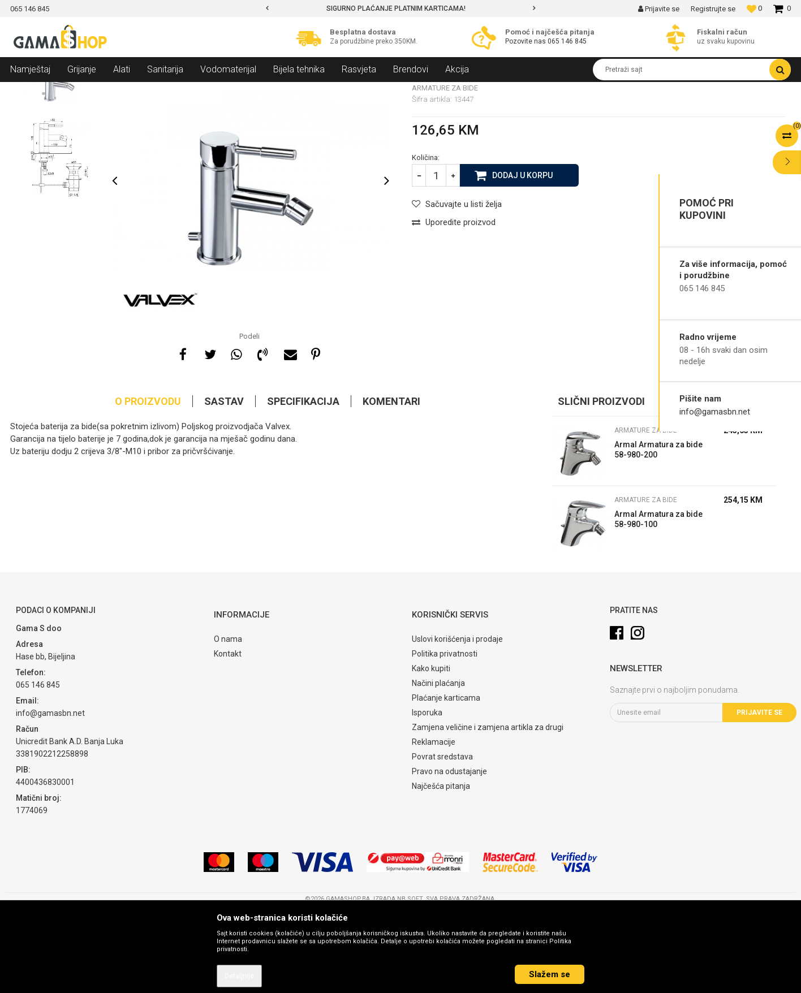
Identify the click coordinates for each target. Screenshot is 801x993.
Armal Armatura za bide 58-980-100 (658, 601)
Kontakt (228, 735)
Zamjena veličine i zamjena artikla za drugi (487, 809)
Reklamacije (433, 823)
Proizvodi (71, 90)
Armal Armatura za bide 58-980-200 (658, 531)
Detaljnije (239, 976)
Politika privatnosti (444, 735)
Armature (152, 90)
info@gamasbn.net (714, 412)
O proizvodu (148, 483)
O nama (228, 721)
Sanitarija (112, 90)
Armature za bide (205, 90)
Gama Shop (28, 90)
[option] (400, 8)
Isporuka (427, 794)
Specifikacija (303, 483)
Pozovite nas (526, 41)
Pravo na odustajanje (449, 853)
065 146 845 (567, 41)
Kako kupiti (431, 750)
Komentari (391, 483)
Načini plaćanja (438, 765)
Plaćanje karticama (446, 779)
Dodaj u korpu (522, 256)
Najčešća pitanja (441, 868)
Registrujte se (713, 9)
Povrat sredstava (442, 838)
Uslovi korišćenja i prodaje (457, 721)
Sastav (224, 483)
